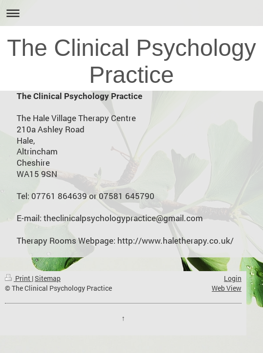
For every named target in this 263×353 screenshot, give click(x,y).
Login (232, 278)
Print (18, 278)
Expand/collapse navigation (131, 13)
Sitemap (48, 278)
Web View (226, 288)
